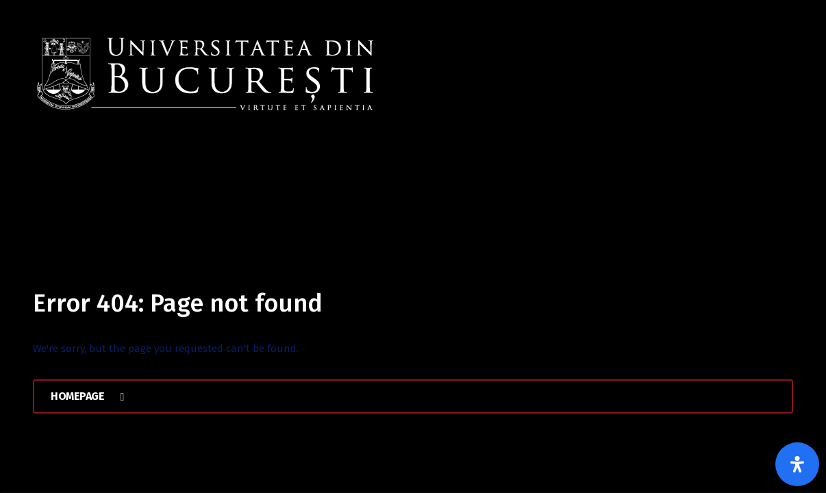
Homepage (87, 396)
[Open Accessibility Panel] (797, 464)
